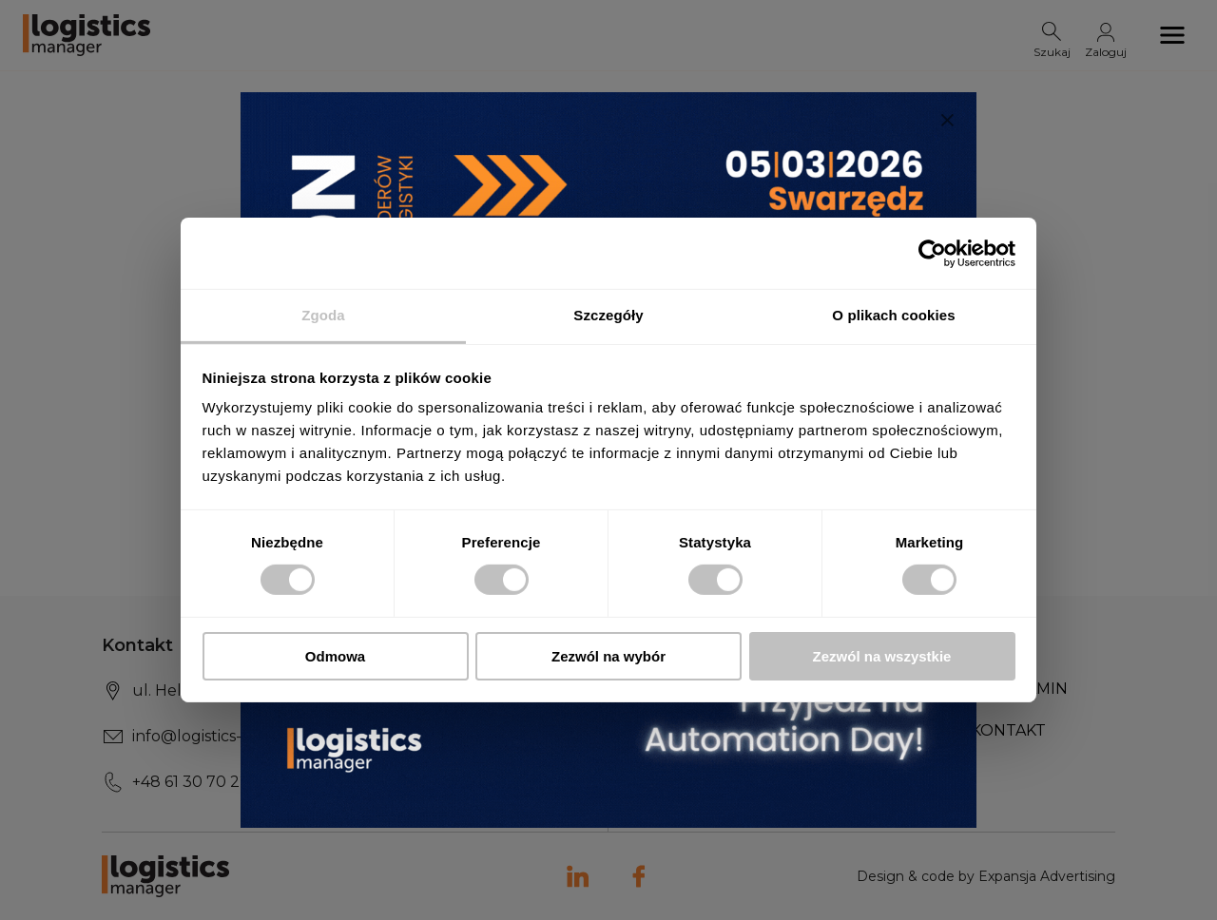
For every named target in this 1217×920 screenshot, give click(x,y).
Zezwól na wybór (608, 656)
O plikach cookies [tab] (893, 315)
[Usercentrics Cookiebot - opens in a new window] (932, 253)
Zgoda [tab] (323, 315)
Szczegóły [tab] (608, 315)
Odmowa (335, 656)
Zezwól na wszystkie (882, 656)
